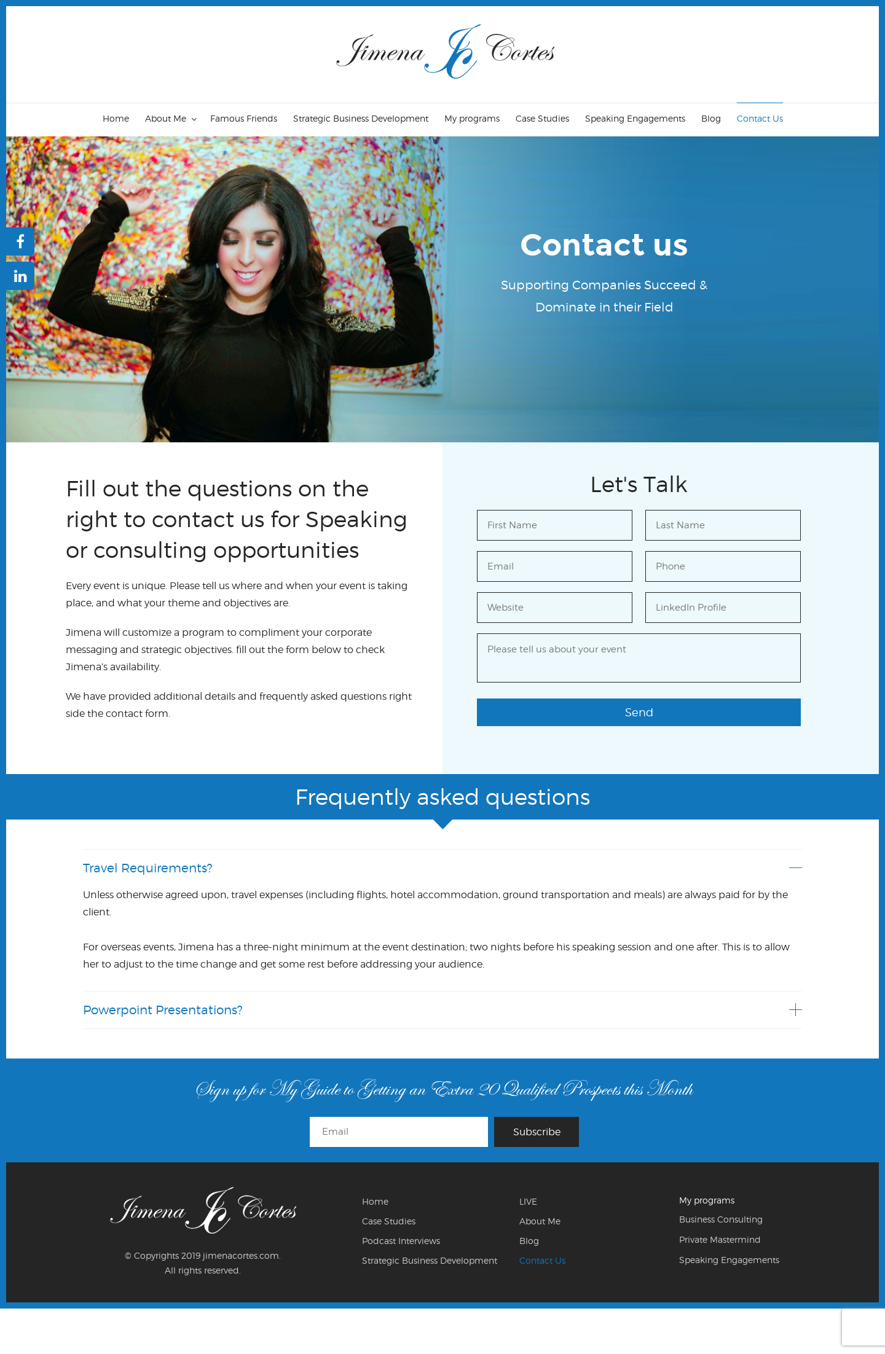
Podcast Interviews (401, 1240)
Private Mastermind (720, 1239)
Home (116, 118)
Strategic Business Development (360, 118)
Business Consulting (721, 1219)
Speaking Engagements (635, 118)
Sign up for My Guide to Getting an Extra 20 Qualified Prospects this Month (443, 1089)
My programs (472, 118)
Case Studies (542, 118)
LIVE (528, 1201)
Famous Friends (243, 118)
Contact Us (760, 118)
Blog (711, 118)
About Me (165, 118)
